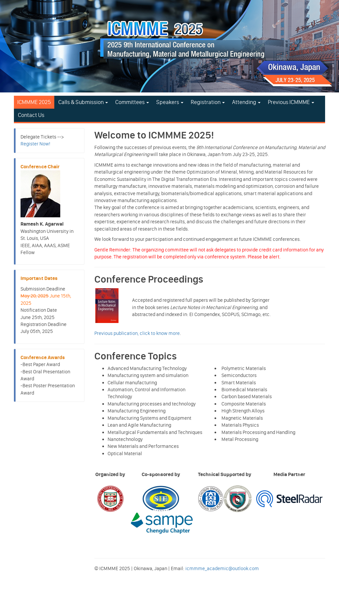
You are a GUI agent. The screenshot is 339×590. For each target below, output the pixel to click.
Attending (246, 102)
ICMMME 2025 (34, 102)
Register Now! (35, 144)
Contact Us (31, 115)
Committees (132, 102)
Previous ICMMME (291, 102)
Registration (208, 102)
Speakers (169, 102)
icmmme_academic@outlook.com (222, 568)
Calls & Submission (83, 102)
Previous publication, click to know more (137, 333)
